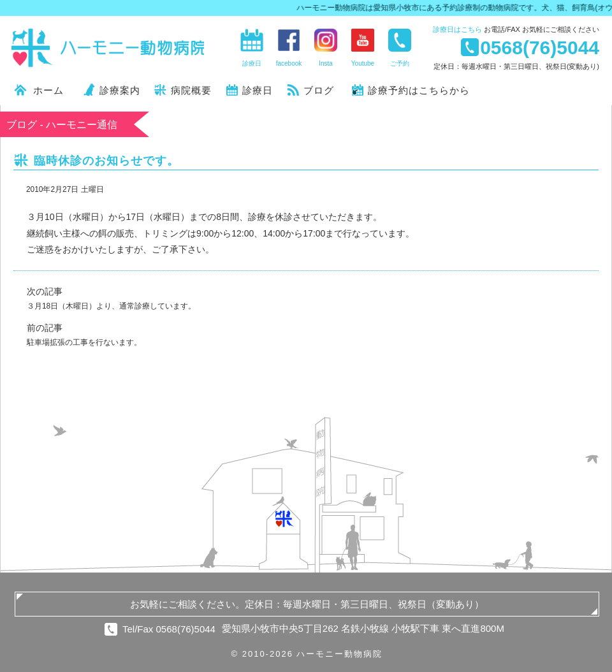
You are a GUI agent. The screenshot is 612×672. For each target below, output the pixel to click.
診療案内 (119, 90)
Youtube (362, 63)
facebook (289, 63)
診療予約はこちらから (419, 90)
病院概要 (191, 90)
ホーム (48, 90)
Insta (326, 63)
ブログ (318, 90)
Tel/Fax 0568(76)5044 (168, 629)
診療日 (457, 29)
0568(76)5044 (539, 47)
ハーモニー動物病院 (108, 47)
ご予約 (399, 63)
